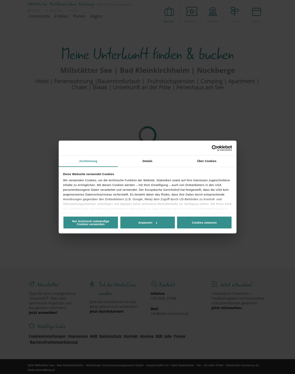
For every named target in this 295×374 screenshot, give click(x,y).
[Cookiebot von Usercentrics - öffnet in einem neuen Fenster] (214, 148)
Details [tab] (148, 161)
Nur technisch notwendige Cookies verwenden (90, 222)
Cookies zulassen (204, 222)
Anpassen (147, 222)
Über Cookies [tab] (207, 161)
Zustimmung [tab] (88, 161)
